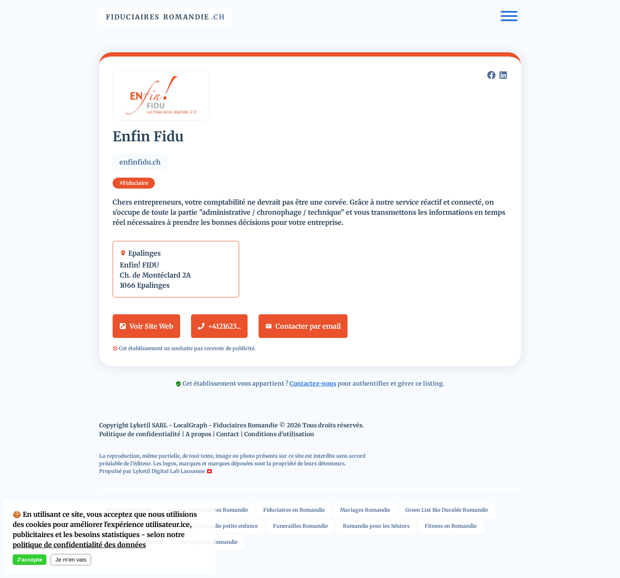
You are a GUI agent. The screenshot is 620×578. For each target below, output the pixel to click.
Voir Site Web (146, 326)
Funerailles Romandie (300, 526)
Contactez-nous (313, 383)
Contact (227, 434)
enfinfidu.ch (140, 162)
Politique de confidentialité (140, 434)
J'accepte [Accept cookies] (29, 559)
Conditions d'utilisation (279, 434)
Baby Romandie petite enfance (220, 526)
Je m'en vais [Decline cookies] (70, 559)
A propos (198, 434)
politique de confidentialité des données (79, 544)
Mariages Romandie (365, 510)
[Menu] (509, 17)
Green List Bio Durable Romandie (446, 510)
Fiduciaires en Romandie (294, 510)
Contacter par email (303, 326)
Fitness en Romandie (451, 526)
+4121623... (219, 326)
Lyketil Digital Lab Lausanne (169, 471)
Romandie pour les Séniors (376, 526)
